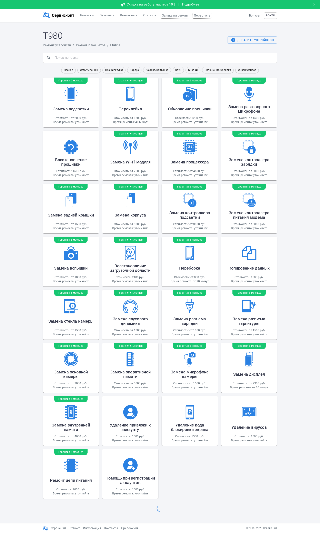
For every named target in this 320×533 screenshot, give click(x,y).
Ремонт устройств (57, 45)
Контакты (111, 528)
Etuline (115, 45)
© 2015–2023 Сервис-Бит (261, 528)
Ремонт (75, 528)
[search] (164, 57)
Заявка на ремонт (175, 15)
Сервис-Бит (59, 528)
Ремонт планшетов (91, 45)
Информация (92, 528)
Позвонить (202, 15)
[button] (270, 15)
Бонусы (254, 15)
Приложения (130, 528)
